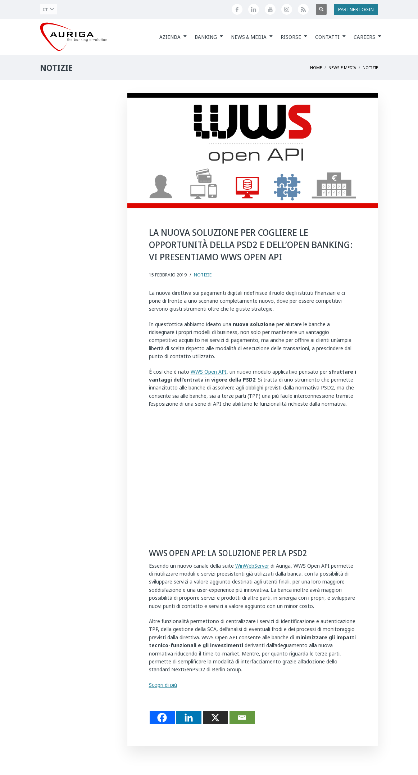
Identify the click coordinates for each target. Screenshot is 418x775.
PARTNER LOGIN (356, 9)
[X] (215, 717)
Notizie (203, 275)
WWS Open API (209, 371)
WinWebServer (252, 565)
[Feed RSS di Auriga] (303, 9)
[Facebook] (162, 717)
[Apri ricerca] (321, 9)
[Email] (242, 717)
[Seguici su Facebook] (237, 9)
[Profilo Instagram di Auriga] (286, 9)
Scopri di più (163, 684)
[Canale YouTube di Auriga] (270, 9)
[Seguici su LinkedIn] (253, 9)
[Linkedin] (188, 717)
